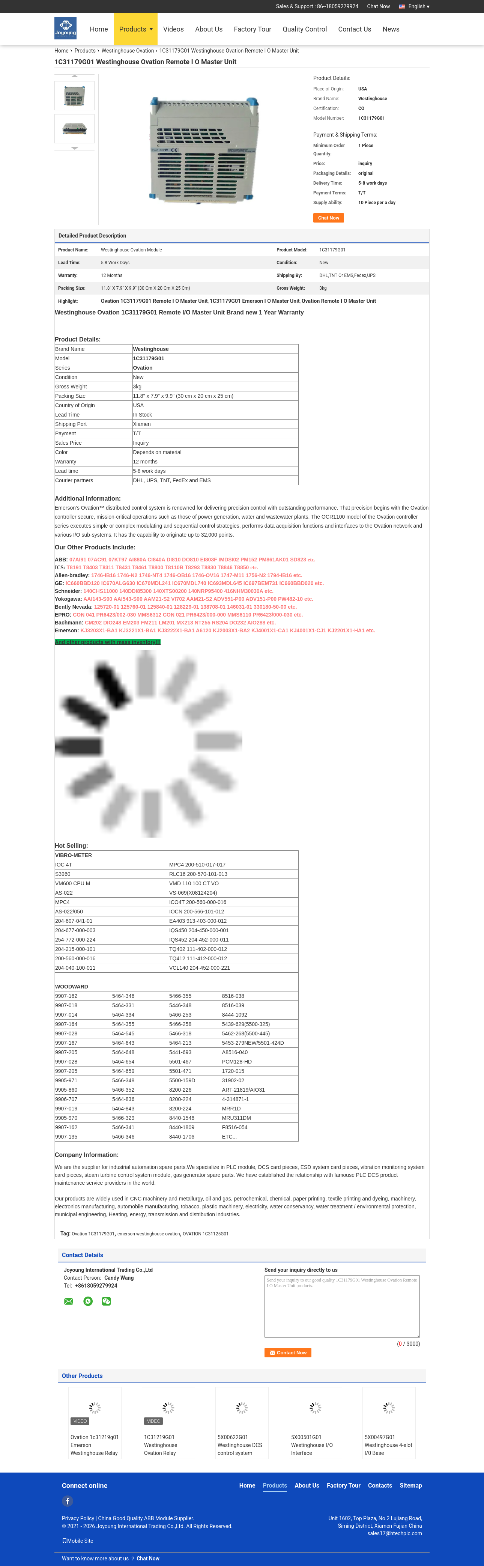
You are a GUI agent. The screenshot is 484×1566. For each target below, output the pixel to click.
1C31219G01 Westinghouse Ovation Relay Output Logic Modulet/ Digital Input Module (163, 1457)
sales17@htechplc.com (394, 1533)
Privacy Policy (78, 1518)
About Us (208, 29)
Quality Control (305, 29)
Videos (173, 29)
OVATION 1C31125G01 (206, 1234)
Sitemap (411, 1485)
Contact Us (354, 29)
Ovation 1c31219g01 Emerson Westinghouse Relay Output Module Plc (95, 1449)
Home (99, 29)
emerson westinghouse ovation (148, 1234)
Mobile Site (77, 1541)
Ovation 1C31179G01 (93, 1234)
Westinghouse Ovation (128, 51)
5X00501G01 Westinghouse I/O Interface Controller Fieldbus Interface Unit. (313, 1453)
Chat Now (378, 6)
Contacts (380, 1485)
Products (132, 29)
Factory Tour (253, 29)
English (419, 6)
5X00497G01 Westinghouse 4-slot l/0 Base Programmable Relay (389, 1449)
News (391, 29)
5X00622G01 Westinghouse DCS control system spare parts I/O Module (240, 1453)
